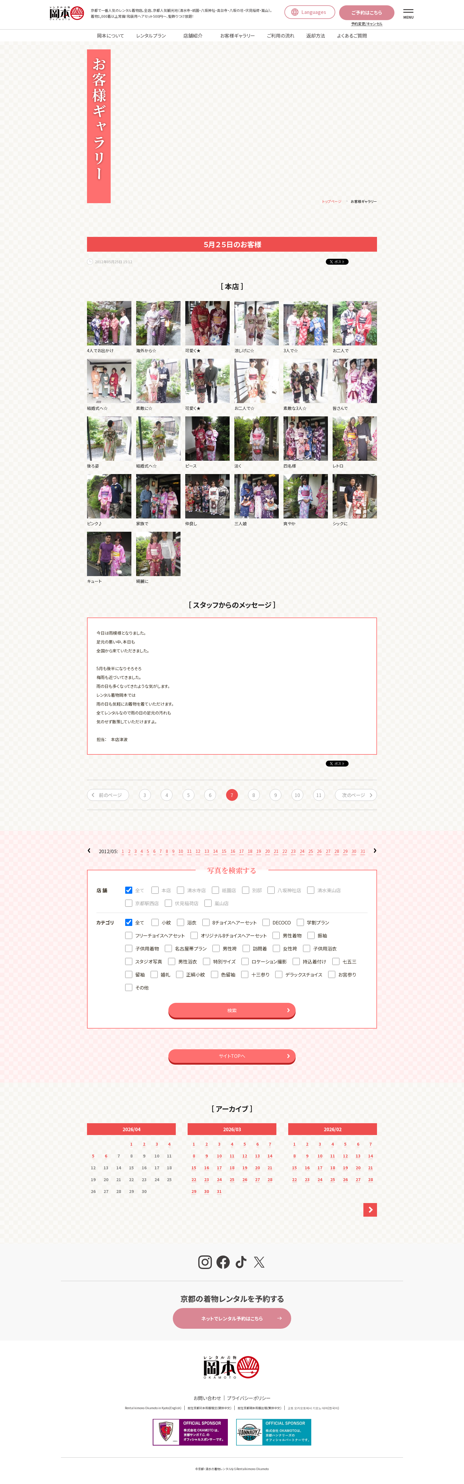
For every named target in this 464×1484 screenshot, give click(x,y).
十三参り (260, 975)
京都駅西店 (147, 904)
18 (250, 852)
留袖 (140, 975)
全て (139, 891)
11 (319, 795)
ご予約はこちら (367, 12)
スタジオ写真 (148, 962)
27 (328, 852)
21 (276, 852)
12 (198, 852)
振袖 (322, 936)
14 (215, 852)
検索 (232, 1011)
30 (354, 852)
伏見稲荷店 (187, 904)
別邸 (257, 891)
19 (258, 852)
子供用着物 (147, 949)
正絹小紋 (195, 975)
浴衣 (191, 923)
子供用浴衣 (325, 949)
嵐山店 (222, 904)
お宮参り (347, 975)
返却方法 (315, 35)
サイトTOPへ (232, 1056)
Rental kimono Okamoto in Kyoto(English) (153, 1409)
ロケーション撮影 (269, 962)
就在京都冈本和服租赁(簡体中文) (209, 1409)
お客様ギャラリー (237, 35)
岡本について (110, 35)
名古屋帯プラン (191, 949)
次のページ (353, 795)
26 (319, 852)
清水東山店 (329, 891)
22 (284, 852)
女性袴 (290, 949)
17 (241, 852)
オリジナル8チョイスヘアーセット (234, 936)
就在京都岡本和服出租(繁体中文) (259, 1409)
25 (310, 852)
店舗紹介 (192, 35)
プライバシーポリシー (249, 1398)
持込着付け (314, 962)
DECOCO (282, 923)
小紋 (166, 923)
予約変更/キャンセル (367, 23)
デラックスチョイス (303, 975)
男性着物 (292, 936)
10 (297, 795)
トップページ (331, 202)
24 (302, 852)
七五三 (349, 962)
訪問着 (260, 949)
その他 (142, 988)
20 (267, 852)
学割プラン (318, 923)
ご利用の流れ (280, 35)
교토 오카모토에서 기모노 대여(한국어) (313, 1409)
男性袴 (230, 949)
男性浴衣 (187, 962)
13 (206, 852)
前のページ (110, 795)
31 (362, 852)
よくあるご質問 (352, 35)
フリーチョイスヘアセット (160, 936)
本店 (166, 891)
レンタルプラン (151, 35)
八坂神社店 (289, 891)
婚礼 (165, 975)
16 (233, 852)
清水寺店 (196, 891)
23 (293, 852)
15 (224, 852)
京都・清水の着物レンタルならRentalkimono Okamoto (233, 1469)
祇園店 (229, 891)
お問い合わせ (207, 1398)
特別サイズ (224, 962)
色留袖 (228, 975)
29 (345, 852)
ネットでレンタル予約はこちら (232, 1319)
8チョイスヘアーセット (234, 923)
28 (336, 852)
